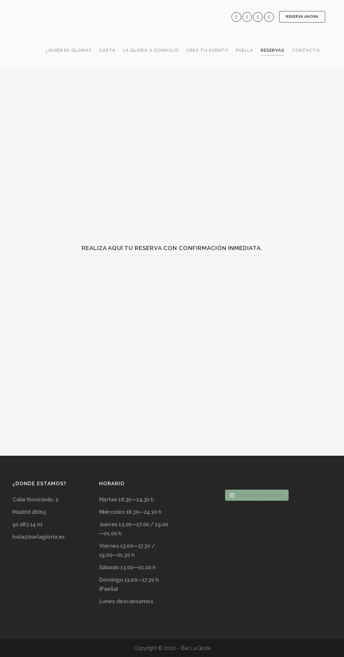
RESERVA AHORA (301, 16)
